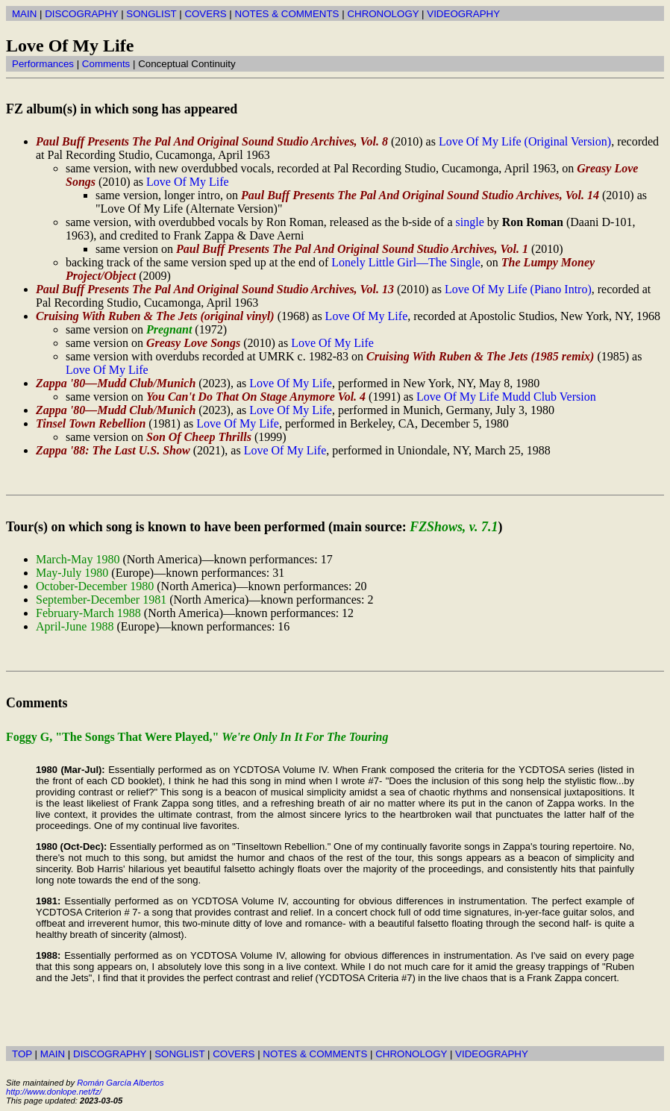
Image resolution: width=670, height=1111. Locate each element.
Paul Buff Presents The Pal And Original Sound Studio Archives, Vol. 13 (215, 289)
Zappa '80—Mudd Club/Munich (115, 383)
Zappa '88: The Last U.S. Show (113, 450)
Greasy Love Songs (193, 343)
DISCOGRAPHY (81, 13)
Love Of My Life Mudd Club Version (506, 396)
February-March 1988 (88, 613)
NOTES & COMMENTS (287, 13)
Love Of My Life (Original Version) (525, 141)
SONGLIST (151, 13)
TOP (22, 1054)
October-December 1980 (95, 586)
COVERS (205, 13)
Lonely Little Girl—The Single (405, 262)
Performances (43, 63)
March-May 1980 (77, 559)
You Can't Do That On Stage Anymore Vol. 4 (256, 396)
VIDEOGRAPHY (463, 13)
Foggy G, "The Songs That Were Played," (197, 736)
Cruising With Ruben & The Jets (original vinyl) (155, 316)
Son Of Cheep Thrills (198, 437)
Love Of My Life (187, 181)
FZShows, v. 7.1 (454, 526)
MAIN (24, 13)
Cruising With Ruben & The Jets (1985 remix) (480, 356)
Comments (106, 63)
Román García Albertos (120, 1082)
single (470, 222)
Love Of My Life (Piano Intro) (518, 289)
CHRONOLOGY (383, 13)
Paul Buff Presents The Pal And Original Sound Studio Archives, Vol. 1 (352, 248)
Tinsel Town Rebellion (90, 423)
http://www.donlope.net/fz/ (53, 1091)
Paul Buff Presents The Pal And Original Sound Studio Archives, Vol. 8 (212, 141)
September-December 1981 (101, 599)
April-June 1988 (74, 626)
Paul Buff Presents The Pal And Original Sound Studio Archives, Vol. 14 (420, 195)
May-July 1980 (72, 572)
